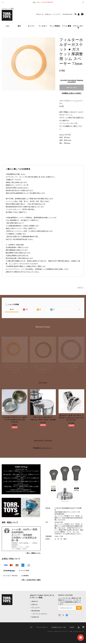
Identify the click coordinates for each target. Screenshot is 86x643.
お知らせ (48, 14)
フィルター (43, 26)
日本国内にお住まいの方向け (71, 93)
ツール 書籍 (66, 26)
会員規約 (72, 627)
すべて (12, 309)
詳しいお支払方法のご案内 (31, 580)
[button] (3, 409)
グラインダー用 (78, 27)
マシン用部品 (55, 26)
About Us (40, 14)
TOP (31, 627)
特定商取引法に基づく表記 (59, 627)
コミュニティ (56, 14)
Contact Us (35, 617)
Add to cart (71, 87)
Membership (67, 14)
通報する (80, 287)
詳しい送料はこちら (34, 553)
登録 (79, 608)
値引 (19, 26)
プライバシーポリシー (42, 627)
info (7, 26)
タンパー (31, 26)
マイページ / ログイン (40, 614)
